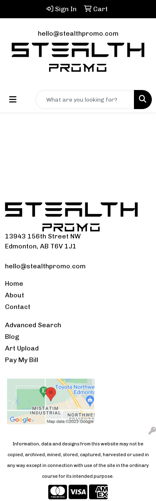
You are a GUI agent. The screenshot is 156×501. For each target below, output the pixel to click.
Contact (17, 307)
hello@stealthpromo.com (78, 33)
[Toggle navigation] (13, 99)
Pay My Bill (21, 360)
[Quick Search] (84, 99)
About (14, 295)
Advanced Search (33, 325)
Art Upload (22, 348)
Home (14, 283)
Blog (12, 336)
